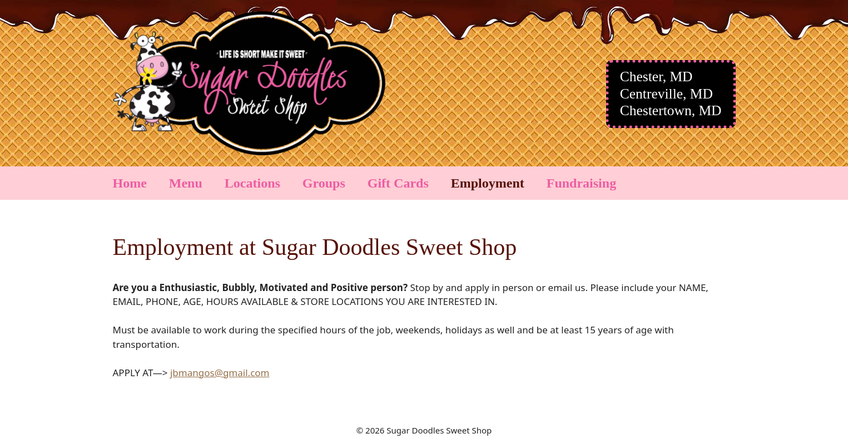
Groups (323, 183)
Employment (487, 183)
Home (130, 183)
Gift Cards (398, 183)
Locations (252, 183)
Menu (185, 183)
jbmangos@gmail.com (220, 372)
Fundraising (581, 183)
